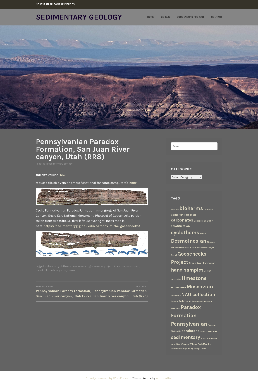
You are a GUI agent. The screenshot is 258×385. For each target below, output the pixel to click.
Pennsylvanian (67, 270)
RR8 (63, 175)
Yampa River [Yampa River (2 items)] (200, 349)
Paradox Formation (47, 270)
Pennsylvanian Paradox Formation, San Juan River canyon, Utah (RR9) (120, 291)
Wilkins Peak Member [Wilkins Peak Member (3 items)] (200, 344)
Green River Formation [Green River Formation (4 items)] (202, 263)
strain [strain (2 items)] (203, 338)
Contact (216, 16)
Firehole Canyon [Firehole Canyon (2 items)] (206, 247)
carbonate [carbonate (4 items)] (190, 214)
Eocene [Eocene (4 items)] (194, 247)
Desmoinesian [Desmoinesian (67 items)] (188, 241)
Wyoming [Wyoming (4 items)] (188, 348)
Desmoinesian (80, 266)
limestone (119, 266)
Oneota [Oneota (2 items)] (174, 301)
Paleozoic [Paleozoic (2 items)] (175, 308)
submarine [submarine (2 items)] (212, 338)
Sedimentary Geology (79, 17)
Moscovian (132, 266)
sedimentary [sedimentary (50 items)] (185, 337)
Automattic (164, 378)
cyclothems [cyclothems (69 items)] (185, 232)
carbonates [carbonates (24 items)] (182, 220)
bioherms (50, 266)
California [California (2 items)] (208, 209)
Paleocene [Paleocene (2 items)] (197, 301)
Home (150, 16)
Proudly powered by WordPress (107, 378)
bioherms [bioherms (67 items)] (191, 208)
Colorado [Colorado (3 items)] (198, 221)
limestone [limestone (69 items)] (194, 278)
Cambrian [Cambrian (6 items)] (177, 214)
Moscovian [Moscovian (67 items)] (200, 287)
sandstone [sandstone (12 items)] (190, 331)
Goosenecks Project (190, 16)
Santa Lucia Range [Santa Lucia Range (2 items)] (208, 331)
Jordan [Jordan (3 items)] (207, 271)
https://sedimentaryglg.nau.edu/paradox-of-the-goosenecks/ (92, 226)
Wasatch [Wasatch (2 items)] (185, 344)
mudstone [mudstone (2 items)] (176, 295)
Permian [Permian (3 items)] (212, 325)
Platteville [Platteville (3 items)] (176, 331)
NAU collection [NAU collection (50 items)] (198, 294)
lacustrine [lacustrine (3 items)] (176, 279)
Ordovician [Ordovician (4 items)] (184, 301)
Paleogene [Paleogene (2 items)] (207, 301)
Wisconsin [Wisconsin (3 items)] (176, 348)
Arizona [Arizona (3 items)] (175, 209)
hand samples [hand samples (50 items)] (187, 270)
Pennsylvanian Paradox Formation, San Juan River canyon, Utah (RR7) (64, 291)
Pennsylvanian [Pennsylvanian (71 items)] (189, 324)
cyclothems (64, 266)
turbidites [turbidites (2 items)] (175, 344)
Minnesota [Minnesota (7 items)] (178, 287)
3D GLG (165, 16)
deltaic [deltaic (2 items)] (203, 233)
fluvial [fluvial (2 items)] (174, 255)
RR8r (133, 183)
